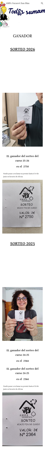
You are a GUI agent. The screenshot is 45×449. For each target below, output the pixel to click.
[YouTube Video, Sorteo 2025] (22, 267)
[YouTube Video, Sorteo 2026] (22, 73)
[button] (3, 3)
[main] (22, 36)
